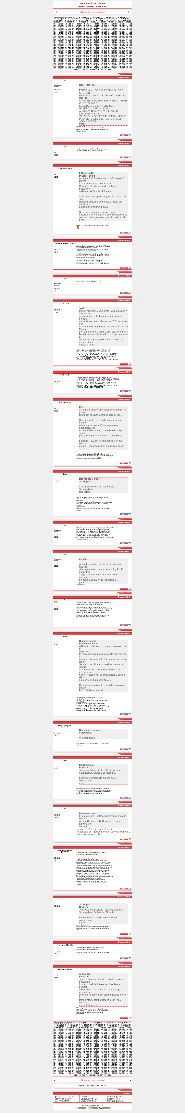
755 (94, 69)
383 (80, 42)
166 (91, 27)
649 (87, 61)
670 (84, 63)
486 (55, 50)
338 (77, 39)
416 (120, 44)
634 (112, 60)
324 (105, 38)
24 (113, 17)
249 (73, 33)
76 (102, 20)
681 (123, 63)
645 (73, 61)
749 (130, 68)
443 (59, 47)
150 (112, 25)
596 (55, 58)
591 (116, 57)
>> (129, 12)
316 (77, 38)
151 (116, 25)
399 (59, 44)
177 (130, 27)
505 (123, 50)
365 (95, 41)
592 (120, 57)
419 (130, 44)
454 (98, 47)
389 (102, 42)
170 (105, 27)
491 (73, 50)
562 (91, 55)
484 (127, 49)
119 (80, 23)
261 (116, 33)
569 (116, 55)
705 (130, 65)
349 (116, 39)
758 (105, 69)
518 (91, 52)
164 (84, 27)
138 (69, 25)
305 (116, 36)
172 (112, 27)
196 (120, 28)
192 (105, 28)
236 (105, 31)
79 (110, 20)
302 (105, 36)
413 (109, 44)
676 (105, 63)
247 (66, 33)
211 (95, 30)
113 (59, 23)
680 (120, 63)
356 (62, 41)
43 (88, 19)
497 (95, 50)
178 (55, 28)
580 (77, 57)
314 (69, 38)
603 (80, 58)
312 (62, 38)
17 (93, 17)
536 (77, 53)
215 (109, 30)
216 (112, 30)
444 (62, 47)
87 (54, 22)
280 (105, 34)
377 (59, 42)
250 (77, 33)
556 (69, 55)
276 (91, 34)
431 (95, 46)
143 (87, 25)
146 (98, 25)
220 (127, 30)
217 (116, 30)
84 (124, 20)
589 (109, 57)
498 (98, 50)
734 (77, 68)
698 (105, 65)
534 (69, 53)
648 (84, 61)
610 (105, 58)
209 (87, 30)
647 (80, 61)
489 (66, 50)
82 (118, 20)
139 (73, 25)
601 (73, 58)
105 (109, 22)
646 (77, 61)
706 (55, 66)
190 (98, 28)
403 (73, 44)
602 (77, 58)
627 (87, 60)
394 (120, 42)
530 (55, 53)
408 (91, 44)
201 (59, 30)
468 (69, 49)
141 (80, 25)
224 (62, 31)
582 (84, 57)
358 (69, 41)
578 (69, 57)
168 (98, 27)
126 (105, 23)
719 (102, 66)
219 (123, 30)
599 (66, 58)
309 (130, 36)
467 (66, 49)
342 (91, 39)
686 (62, 65)
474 (91, 49)
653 (102, 61)
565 (102, 55)
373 (123, 41)
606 (91, 58)
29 (126, 17)
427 (80, 46)
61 (60, 20)
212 (98, 30)
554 (62, 55)
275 (87, 34)
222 (55, 31)
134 (55, 25)
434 (105, 46)
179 (59, 28)
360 (77, 41)
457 (109, 47)
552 (55, 55)
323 (102, 38)
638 (127, 60)
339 (80, 39)
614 (120, 58)
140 (77, 25)
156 (55, 27)
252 (84, 33)
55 (121, 19)
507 (130, 50)
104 (105, 22)
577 (66, 57)
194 (112, 28)
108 (119, 22)
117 (73, 23)
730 (62, 68)
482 (120, 49)
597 (59, 58)
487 (59, 50)
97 (82, 22)
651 (95, 61)
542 (98, 53)
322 (98, 38)
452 (91, 47)
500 (105, 50)
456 (105, 47)
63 (65, 20)
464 (55, 49)
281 (109, 34)
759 (108, 69)
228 (77, 31)
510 (62, 52)
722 (112, 66)
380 (69, 42)
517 (87, 52)
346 (105, 39)
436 (112, 46)
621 (66, 60)
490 (69, 50)
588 (105, 57)
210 (91, 30)
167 (95, 27)
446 (69, 47)
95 (76, 22)
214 (105, 30)
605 (87, 58)
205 (73, 30)
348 (112, 39)
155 (130, 25)
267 (59, 34)
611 (109, 58)
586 (98, 57)
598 (62, 58)
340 (84, 39)
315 (73, 38)
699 (109, 65)
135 (59, 25)
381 (73, 42)
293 (73, 36)
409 (95, 44)
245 (59, 33)
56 (124, 19)
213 (102, 30)
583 (87, 57)
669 (80, 63)
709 (66, 66)
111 (130, 22)
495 (87, 50)
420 (55, 46)
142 (84, 25)
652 (98, 61)
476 (98, 49)
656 (112, 61)
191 (102, 28)
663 (59, 63)
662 (55, 63)
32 (57, 19)
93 (71, 22)
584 (91, 57)
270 (69, 34)
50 (107, 19)
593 (123, 57)
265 (130, 33)
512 (69, 52)
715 (87, 66)
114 (62, 23)
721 (109, 66)
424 (69, 46)
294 (77, 36)
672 (91, 63)
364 (91, 41)
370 (112, 41)
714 (84, 66)
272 (77, 34)
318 (84, 38)
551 (130, 53)
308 (127, 36)
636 (120, 60)
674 (98, 63)
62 (63, 20)
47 (99, 19)
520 (98, 52)
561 (87, 55)
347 (109, 39)
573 (130, 55)
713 (80, 66)
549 (123, 53)
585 (95, 57)
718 (98, 66)
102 (98, 22)
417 (123, 44)
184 (77, 28)
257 (102, 33)
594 (127, 57)
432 (98, 46)
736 (84, 68)
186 (84, 28)
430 (91, 46)
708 (62, 66)
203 (66, 30)
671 (87, 63)
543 (102, 53)
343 (95, 39)
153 (123, 25)
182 (69, 28)
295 (80, 36)
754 (90, 69)
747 (123, 68)
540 (91, 53)
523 (109, 52)
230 (84, 31)
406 (84, 44)
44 (90, 19)
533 (66, 53)
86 (130, 20)
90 (62, 22)
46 (96, 19)
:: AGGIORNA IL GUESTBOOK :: (92, 3)
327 (116, 38)
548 (120, 53)
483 (123, 49)
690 (77, 65)
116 (69, 23)
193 (109, 28)
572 (127, 55)
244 (55, 33)
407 (87, 44)
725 (123, 66)
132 (127, 23)
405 (80, 44)
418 (127, 44)
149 (109, 25)
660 (127, 61)
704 (127, 65)
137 (66, 25)
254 (91, 33)
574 (55, 57)
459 (116, 47)
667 (73, 63)
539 (87, 53)
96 (79, 22)
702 (120, 65)
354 (55, 41)
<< (55, 12)
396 (127, 42)
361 (80, 41)
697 (102, 65)
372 (120, 41)
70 (85, 20)
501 (109, 50)
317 (80, 38)
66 (74, 20)
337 (73, 39)
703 (123, 65)
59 (54, 20)
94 (74, 22)
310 (55, 38)
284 (120, 34)
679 (116, 63)
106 (112, 22)
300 (98, 36)
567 (109, 55)
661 (130, 61)
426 (77, 46)
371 (116, 41)
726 (127, 66)
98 (85, 22)
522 (105, 52)
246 (62, 33)
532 (62, 53)
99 (87, 22)
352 (127, 39)
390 (105, 42)
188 (91, 28)
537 (80, 53)
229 (80, 31)
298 (91, 36)
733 (73, 68)
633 (109, 60)
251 (80, 33)
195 (116, 28)
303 (109, 36)
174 (120, 27)
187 (87, 28)
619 (59, 60)
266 (55, 34)
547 (116, 53)
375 (130, 41)
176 (127, 27)
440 (127, 46)
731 (66, 68)
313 (66, 38)
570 (120, 55)
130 (120, 23)
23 (110, 17)
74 (96, 20)
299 (95, 36)
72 (90, 20)
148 (105, 25)
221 (130, 30)
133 (130, 23)
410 (98, 44)
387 (95, 42)
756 (98, 69)
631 (102, 60)
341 (87, 39)
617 (130, 58)
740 (98, 68)
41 (82, 19)
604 (84, 58)
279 (102, 34)
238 (112, 31)
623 (73, 60)
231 (87, 31)
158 (62, 27)
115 (66, 23)
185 (80, 28)
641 (59, 61)
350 (120, 39)
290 (62, 36)
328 (120, 38)
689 (73, 65)
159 (66, 27)
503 (116, 50)
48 (102, 19)
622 (69, 60)
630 (98, 60)
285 (123, 34)
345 (102, 39)
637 (123, 60)
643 (66, 61)
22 (107, 17)
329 (123, 38)
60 (57, 20)
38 (74, 19)
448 (77, 47)
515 (80, 52)
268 (62, 34)
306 (120, 36)
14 (85, 17)
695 (95, 65)
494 (84, 50)
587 (102, 57)
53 (116, 19)
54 (118, 19)
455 (102, 47)
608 (98, 58)
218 (120, 30)
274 (84, 34)
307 (123, 36)
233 (95, 31)
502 (112, 50)
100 (91, 22)
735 (80, 68)
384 (84, 42)
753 (87, 69)
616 (127, 58)
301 (102, 36)
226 (69, 31)
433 (102, 46)
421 (59, 46)
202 (62, 30)
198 (127, 28)
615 (123, 58)
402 (69, 44)
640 (55, 61)
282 (112, 34)
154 (127, 25)
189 (95, 28)
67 (77, 20)
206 (77, 30)
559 (80, 55)
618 (55, 60)
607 (95, 58)
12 (79, 17)
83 (121, 20)
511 (66, 52)
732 (69, 68)
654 (105, 61)
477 (102, 49)
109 (123, 22)
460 (120, 47)
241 (123, 31)
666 (69, 63)
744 (112, 68)
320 (91, 38)
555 (66, 55)
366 (98, 41)
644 (69, 61)
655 (109, 61)
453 (95, 47)
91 (65, 22)
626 (84, 60)
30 (129, 17)
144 (91, 25)
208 (84, 30)
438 (120, 46)
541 (95, 53)
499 (102, 50)
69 (82, 20)
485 (130, 49)
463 (130, 47)
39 (77, 19)
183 (73, 28)
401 (66, 44)
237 (109, 31)
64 (68, 20)
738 (91, 68)
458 (112, 47)
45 (93, 19)
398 (55, 44)
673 (95, 63)
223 (59, 31)
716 (91, 66)
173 (116, 27)
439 (123, 46)
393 (116, 42)
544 (105, 53)
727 (130, 66)
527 (123, 52)
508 (55, 52)
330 (127, 38)
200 (55, 30)
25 (115, 17)
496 (91, 50)
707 (59, 66)
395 (123, 42)
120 (84, 23)
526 (120, 52)
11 (76, 17)
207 (80, 30)
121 (87, 23)
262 (120, 33)
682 (127, 63)
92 (68, 22)
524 (112, 52)
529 (130, 52)
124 (98, 23)
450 (84, 47)
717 (95, 66)
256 (98, 33)
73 (93, 20)
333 (59, 39)
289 (59, 36)
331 (130, 38)
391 (109, 42)
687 (66, 65)
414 (112, 44)
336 (69, 39)
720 (105, 66)
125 (102, 23)
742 (105, 68)
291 (66, 36)
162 (77, 27)
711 (73, 66)
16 (90, 17)
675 (102, 63)
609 (102, 58)
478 (105, 49)
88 (57, 22)
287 (130, 34)
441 (130, 46)
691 (80, 65)
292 (69, 36)
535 (73, 53)
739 (95, 68)
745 (116, 68)
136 (62, 25)
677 (109, 63)
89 (60, 22)
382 (77, 42)
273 (80, 34)
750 (76, 69)
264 (127, 33)
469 (73, 49)
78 (107, 20)
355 (59, 41)
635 (116, 60)
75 (99, 20)
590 (112, 57)
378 (62, 42)
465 (59, 49)
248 (69, 33)
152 (120, 25)
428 (84, 46)
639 (130, 60)
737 (87, 68)
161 (73, 27)
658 (120, 61)
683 (130, 63)
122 (91, 23)
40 (79, 19)
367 (102, 41)
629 (95, 60)
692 (84, 65)
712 (77, 66)
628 (91, 60)
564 (98, 55)
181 (66, 28)
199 (130, 28)
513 (73, 52)
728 (55, 68)
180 (62, 28)
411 (102, 44)
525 (116, 52)
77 (105, 20)
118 (77, 23)
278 (98, 34)
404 (77, 44)
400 (62, 44)
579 (73, 57)
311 (59, 38)
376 (55, 42)
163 (80, 27)
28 (124, 17)
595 (130, 57)
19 (99, 17)
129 (116, 23)
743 (109, 68)
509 (59, 52)
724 (120, 66)
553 (59, 55)
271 (73, 34)
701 (116, 65)
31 (54, 19)
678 (112, 63)
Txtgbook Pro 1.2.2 (96, 1106)
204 (69, 30)
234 (98, 31)
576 (62, 57)
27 (121, 17)
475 (95, 49)
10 (74, 17)
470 (77, 49)
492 (77, 50)
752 (83, 69)
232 (91, 31)
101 (94, 22)
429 (87, 46)
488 (62, 50)
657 (116, 61)
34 (63, 19)
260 (112, 33)
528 (127, 52)
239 (116, 31)
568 (112, 55)
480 (112, 49)
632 (105, 60)
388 (98, 42)
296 (84, 36)
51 (110, 19)
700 (112, 65)
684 (55, 65)
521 (102, 52)
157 (59, 27)
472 (84, 49)
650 (91, 61)
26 (118, 17)
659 (123, 61)
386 (91, 42)
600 (69, 58)
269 (66, 34)
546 (112, 53)
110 (127, 22)
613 (116, 58)
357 (66, 41)
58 (130, 19)
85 (127, 20)
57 (127, 19)
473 (87, 49)
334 (62, 39)
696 (98, 65)
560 (84, 55)
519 (95, 52)
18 (96, 17)
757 (101, 69)
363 (87, 41)
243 (130, 31)
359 (73, 41)
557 (73, 55)
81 (116, 20)
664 (62, 63)
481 (116, 49)
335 (66, 39)
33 (60, 19)
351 (123, 39)
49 (105, 19)
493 (80, 50)
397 (130, 42)
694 (91, 65)
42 (85, 19)
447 (73, 47)
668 (77, 63)
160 (69, 27)
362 (84, 41)
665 (66, 63)
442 (55, 47)
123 (95, 23)
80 (113, 20)
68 (79, 20)
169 (102, 27)
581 (80, 57)
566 (105, 55)
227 (73, 31)
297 (87, 36)
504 (120, 50)
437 (116, 46)
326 (112, 38)
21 (104, 17)
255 (95, 33)
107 (116, 22)
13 (82, 17)
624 (77, 60)
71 (88, 20)
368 (105, 41)
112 (55, 23)
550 (127, 53)
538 (84, 53)
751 (80, 69)
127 (109, 23)
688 (69, 65)
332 (55, 39)
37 (71, 19)
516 (84, 52)
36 (68, 19)
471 (80, 49)
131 (123, 23)
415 (116, 44)
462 (127, 47)
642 (62, 61)
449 (80, 47)
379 (66, 42)
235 (102, 31)
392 (112, 42)
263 (123, 33)
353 (130, 39)
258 (105, 33)
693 (87, 65)
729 (59, 68)
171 (109, 27)
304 (112, 36)
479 (109, 49)
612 (112, 58)
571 (123, 55)
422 (62, 46)
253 (87, 33)
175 (123, 27)
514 (77, 52)
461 (123, 47)
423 (66, 46)
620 (62, 60)
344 (98, 39)
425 (73, 46)
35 (65, 19)
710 (69, 66)
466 (62, 49)
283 (116, 34)
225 (66, 31)
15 (87, 17)
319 (87, 38)
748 (127, 68)
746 (120, 68)
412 (105, 44)
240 (120, 31)
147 (102, 25)
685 (59, 65)
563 (95, 55)
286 (127, 34)
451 (87, 47)
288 (55, 36)
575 (59, 57)
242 (127, 31)
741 (102, 68)
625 (80, 60)
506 (127, 50)
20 (101, 17)
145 (95, 25)
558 (77, 55)
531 (59, 53)
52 (113, 19)
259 (109, 33)
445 (66, 47)
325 (109, 38)
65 (71, 20)
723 (116, 66)
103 (101, 22)
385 (87, 42)
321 (95, 38)
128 (112, 23)
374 (127, 41)
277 (95, 34)
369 (109, 41)
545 (109, 53)
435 (109, 46)
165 (87, 27)
